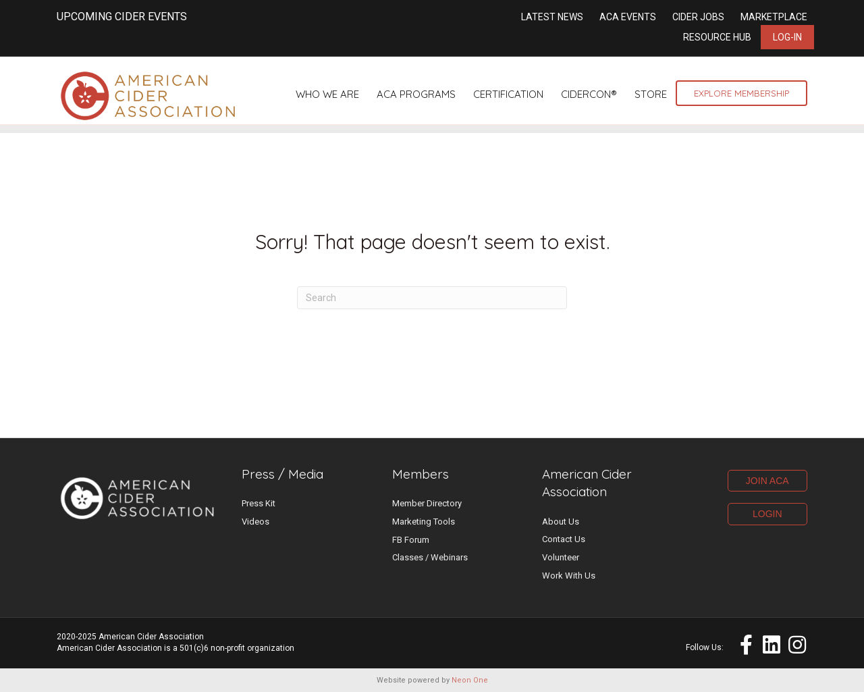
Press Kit (258, 503)
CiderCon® (589, 94)
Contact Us (563, 539)
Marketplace (773, 16)
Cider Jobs (698, 16)
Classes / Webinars (430, 557)
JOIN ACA (767, 480)
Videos (255, 521)
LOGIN (767, 513)
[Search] (432, 297)
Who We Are (327, 94)
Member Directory (427, 503)
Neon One (470, 680)
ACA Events (627, 16)
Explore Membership (741, 93)
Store (650, 94)
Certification (508, 94)
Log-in (787, 37)
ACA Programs (416, 94)
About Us (560, 521)
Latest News (552, 16)
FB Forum (410, 540)
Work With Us (568, 575)
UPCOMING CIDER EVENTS (122, 16)
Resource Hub (717, 37)
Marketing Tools (423, 521)
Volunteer (560, 557)
